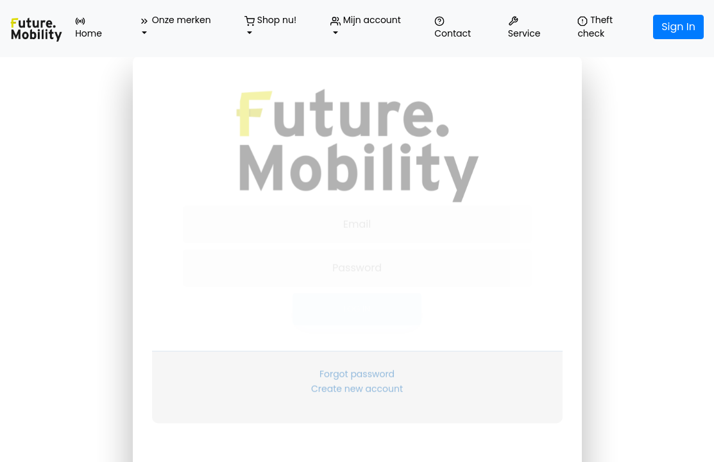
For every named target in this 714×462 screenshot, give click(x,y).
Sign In (678, 26)
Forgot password (357, 360)
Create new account (357, 374)
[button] (179, 27)
